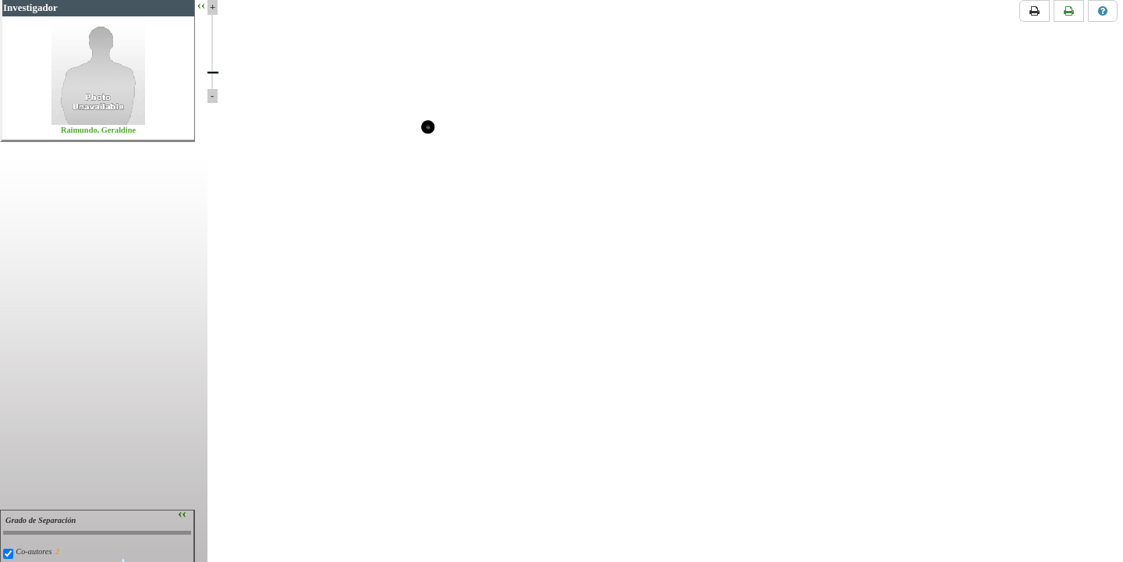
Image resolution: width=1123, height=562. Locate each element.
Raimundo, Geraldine (98, 130)
